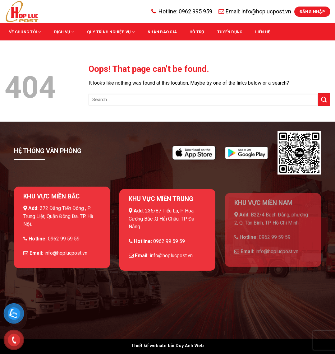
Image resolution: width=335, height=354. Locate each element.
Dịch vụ (64, 32)
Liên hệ (262, 32)
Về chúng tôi (25, 32)
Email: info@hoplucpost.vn (254, 11)
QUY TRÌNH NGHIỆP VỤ (111, 32)
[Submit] (324, 99)
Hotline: (181, 11)
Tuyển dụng (230, 32)
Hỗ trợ (197, 32)
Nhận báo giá (162, 32)
